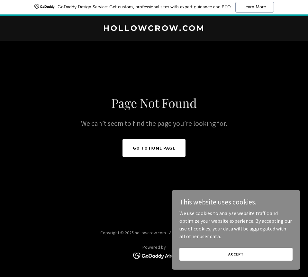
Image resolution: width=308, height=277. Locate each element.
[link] (154, 29)
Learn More (254, 7)
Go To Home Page (154, 148)
